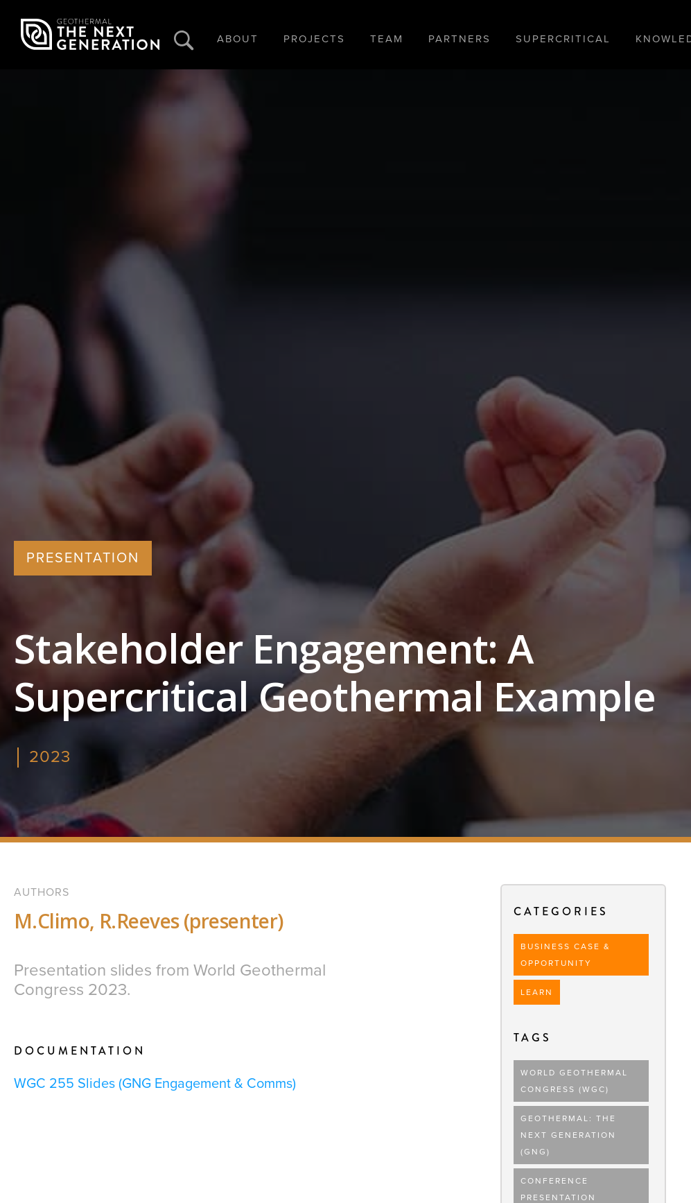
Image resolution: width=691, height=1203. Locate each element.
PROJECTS (314, 39)
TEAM (386, 39)
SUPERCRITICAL (563, 39)
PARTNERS (459, 39)
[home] (90, 34)
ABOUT (238, 39)
